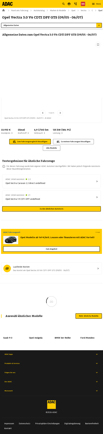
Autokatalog (37, 10)
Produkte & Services (51, 363)
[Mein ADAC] (69, 4)
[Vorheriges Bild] (43, 113)
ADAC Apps (51, 354)
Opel (71, 10)
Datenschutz (24, 423)
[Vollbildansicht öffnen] (98, 44)
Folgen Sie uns (51, 372)
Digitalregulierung (72, 423)
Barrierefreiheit (92, 423)
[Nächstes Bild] (60, 113)
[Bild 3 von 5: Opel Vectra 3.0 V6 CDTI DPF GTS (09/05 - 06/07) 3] (37, 104)
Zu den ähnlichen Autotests (51, 209)
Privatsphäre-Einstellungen (47, 423)
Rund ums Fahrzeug (17, 10)
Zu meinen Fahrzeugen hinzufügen (73, 141)
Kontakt (8, 428)
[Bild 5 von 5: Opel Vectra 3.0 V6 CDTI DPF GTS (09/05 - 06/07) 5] (65, 104)
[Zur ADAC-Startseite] (7, 4)
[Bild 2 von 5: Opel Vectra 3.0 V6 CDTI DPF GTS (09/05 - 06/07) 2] (23, 104)
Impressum (9, 423)
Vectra (81, 10)
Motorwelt (51, 390)
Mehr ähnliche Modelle (88, 316)
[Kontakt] (75, 4)
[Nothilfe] (82, 4)
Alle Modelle (51, 148)
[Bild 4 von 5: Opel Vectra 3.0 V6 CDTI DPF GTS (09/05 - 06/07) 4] (51, 104)
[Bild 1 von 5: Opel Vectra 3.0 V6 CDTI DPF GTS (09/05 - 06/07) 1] (9, 104)
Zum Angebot (51, 249)
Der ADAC (51, 381)
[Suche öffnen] (63, 4)
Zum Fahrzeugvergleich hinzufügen (30, 141)
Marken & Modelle (56, 10)
